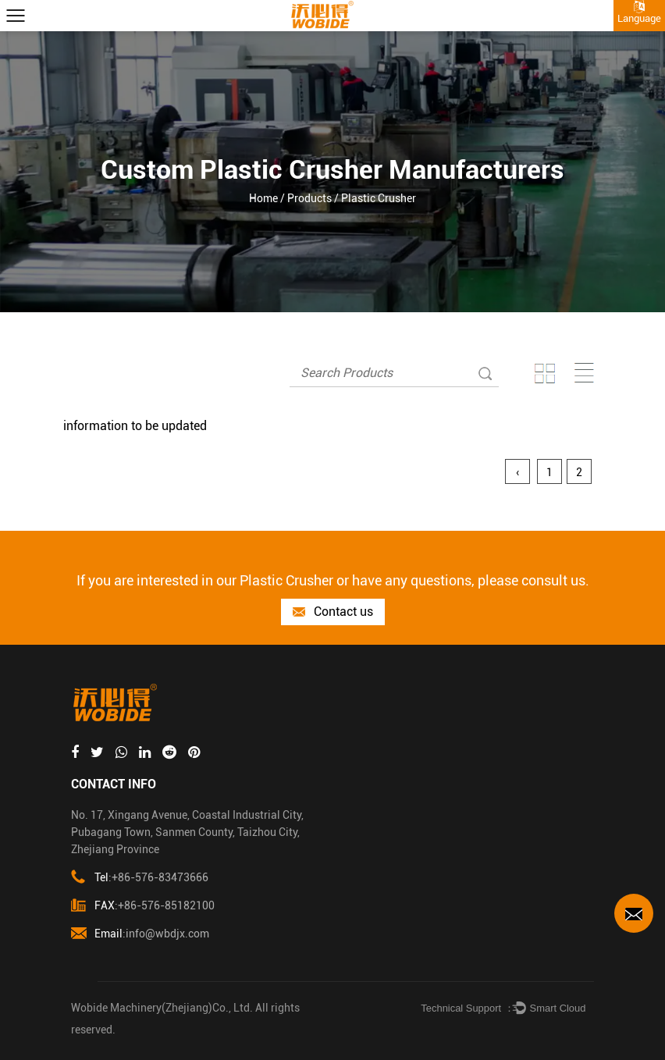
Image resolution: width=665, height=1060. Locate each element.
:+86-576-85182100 (143, 906)
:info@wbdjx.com (140, 934)
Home (263, 198)
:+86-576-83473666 (139, 878)
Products (309, 198)
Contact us (333, 612)
